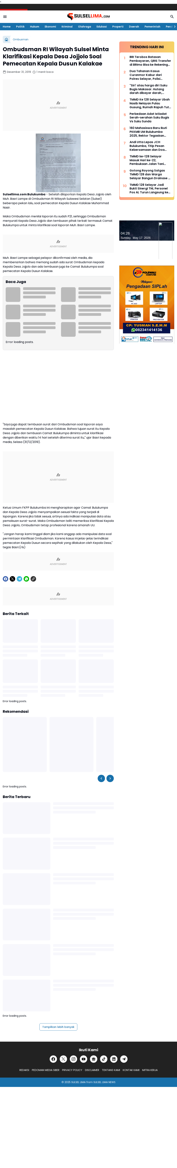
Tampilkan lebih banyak (58, 1027)
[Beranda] (6, 39)
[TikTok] (103, 1059)
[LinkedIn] (113, 1059)
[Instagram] (73, 1059)
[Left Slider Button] (101, 778)
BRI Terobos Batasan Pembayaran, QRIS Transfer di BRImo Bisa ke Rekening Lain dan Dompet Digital (150, 61)
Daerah (134, 26)
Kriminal (67, 26)
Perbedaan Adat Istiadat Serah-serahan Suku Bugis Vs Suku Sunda (149, 117)
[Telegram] (19, 579)
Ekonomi (50, 26)
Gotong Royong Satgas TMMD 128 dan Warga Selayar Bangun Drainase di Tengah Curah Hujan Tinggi (150, 174)
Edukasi (102, 26)
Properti (117, 26)
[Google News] (93, 1059)
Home (7, 26)
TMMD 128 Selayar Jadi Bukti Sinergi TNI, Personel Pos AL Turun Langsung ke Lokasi (149, 188)
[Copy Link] (33, 579)
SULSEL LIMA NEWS (104, 1082)
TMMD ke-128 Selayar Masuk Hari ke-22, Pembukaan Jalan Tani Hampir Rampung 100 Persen (147, 160)
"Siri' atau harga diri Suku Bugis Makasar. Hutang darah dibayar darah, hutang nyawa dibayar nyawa (148, 89)
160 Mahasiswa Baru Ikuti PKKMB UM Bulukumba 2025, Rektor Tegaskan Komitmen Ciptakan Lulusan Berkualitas (148, 132)
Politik (20, 26)
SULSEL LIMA (78, 1082)
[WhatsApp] (26, 579)
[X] (12, 579)
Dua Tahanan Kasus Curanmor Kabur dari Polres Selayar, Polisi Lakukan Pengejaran (146, 75)
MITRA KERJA (150, 1070)
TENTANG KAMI (111, 1070)
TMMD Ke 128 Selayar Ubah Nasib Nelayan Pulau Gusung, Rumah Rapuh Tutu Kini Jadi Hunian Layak (150, 103)
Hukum (34, 26)
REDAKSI (24, 1070)
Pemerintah (152, 26)
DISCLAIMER (92, 1070)
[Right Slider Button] (173, 26)
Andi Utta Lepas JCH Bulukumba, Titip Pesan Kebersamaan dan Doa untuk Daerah (147, 146)
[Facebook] (5, 579)
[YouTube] (83, 1059)
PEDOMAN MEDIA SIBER (45, 1070)
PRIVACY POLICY (72, 1070)
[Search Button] (172, 16)
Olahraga (84, 26)
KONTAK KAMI (131, 1070)
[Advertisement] (58, 105)
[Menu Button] (5, 16)
